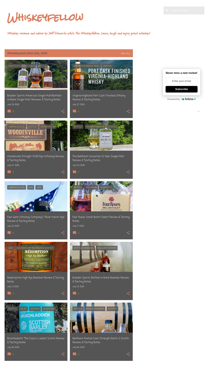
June (167, 123)
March (169, 141)
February (170, 147)
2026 (165, 117)
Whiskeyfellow (45, 17)
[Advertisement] (145, 109)
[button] (63, 111)
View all (125, 53)
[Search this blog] (187, 10)
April (168, 135)
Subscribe (181, 89)
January (169, 153)
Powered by (181, 99)
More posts (69, 370)
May (167, 129)
